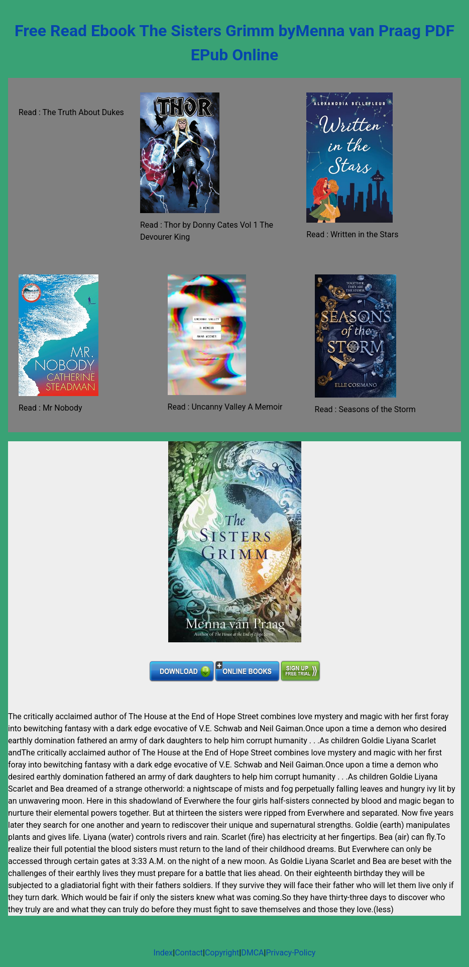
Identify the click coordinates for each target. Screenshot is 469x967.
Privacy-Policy (290, 952)
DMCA (252, 952)
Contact (189, 952)
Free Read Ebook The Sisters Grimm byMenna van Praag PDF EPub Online (234, 42)
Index (163, 952)
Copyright (222, 952)
